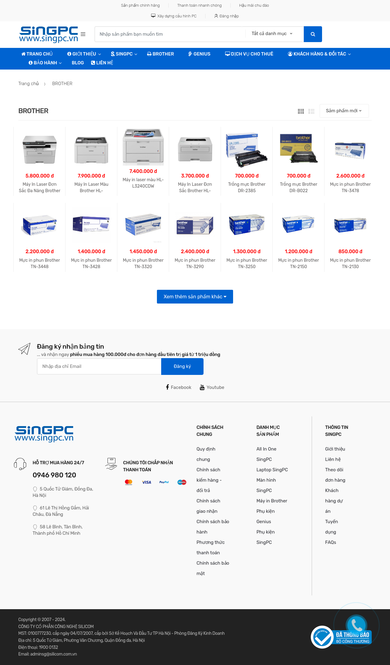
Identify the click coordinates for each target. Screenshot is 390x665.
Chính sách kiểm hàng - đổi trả (209, 480)
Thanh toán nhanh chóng (199, 5)
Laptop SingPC (272, 470)
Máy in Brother (272, 501)
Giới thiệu (335, 449)
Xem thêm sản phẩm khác (195, 297)
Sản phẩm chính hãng (140, 5)
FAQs (330, 542)
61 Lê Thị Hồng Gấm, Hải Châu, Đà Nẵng (61, 511)
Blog (78, 63)
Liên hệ (102, 63)
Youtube (212, 387)
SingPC (122, 54)
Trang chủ (28, 83)
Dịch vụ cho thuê (249, 54)
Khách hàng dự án (334, 501)
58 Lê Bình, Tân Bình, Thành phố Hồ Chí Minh (58, 530)
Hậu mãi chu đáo (254, 5)
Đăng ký (182, 366)
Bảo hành (43, 63)
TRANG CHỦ (37, 54)
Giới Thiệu (81, 54)
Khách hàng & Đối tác (317, 54)
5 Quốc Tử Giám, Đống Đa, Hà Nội (63, 492)
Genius (200, 54)
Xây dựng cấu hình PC (174, 16)
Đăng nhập (226, 16)
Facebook (178, 387)
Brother (160, 54)
